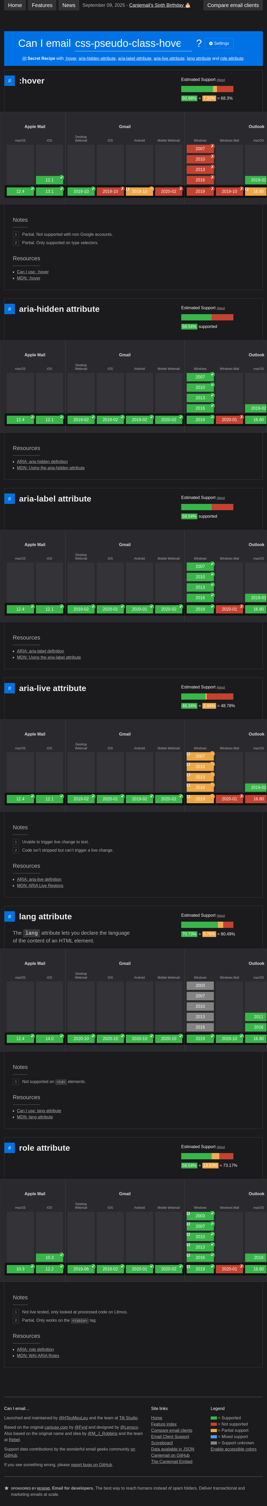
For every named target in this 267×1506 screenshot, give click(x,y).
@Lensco (129, 1427)
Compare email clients (171, 1430)
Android (139, 140)
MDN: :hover (28, 278)
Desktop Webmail (81, 138)
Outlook (256, 126)
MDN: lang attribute (35, 1117)
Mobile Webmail (168, 140)
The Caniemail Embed (171, 1461)
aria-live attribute (169, 58)
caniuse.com (56, 1427)
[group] (197, 89)
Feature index (164, 1424)
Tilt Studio (128, 1418)
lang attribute (199, 58)
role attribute (232, 58)
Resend (43, 1488)
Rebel (14, 1440)
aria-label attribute (134, 58)
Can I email (44, 43)
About (221, 80)
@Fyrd (81, 1427)
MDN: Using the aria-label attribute (49, 657)
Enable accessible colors (234, 1449)
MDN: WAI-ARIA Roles (38, 1355)
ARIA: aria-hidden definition (42, 461)
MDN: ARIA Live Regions (40, 885)
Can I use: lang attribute (39, 1111)
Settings (219, 43)
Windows (200, 140)
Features (42, 5)
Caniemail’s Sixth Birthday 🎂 (160, 5)
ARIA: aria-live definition (39, 879)
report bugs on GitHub (91, 1465)
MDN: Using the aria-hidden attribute (51, 468)
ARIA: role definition (35, 1349)
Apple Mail (35, 126)
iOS (49, 140)
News (68, 5)
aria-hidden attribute (97, 58)
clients (233, 5)
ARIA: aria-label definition (40, 651)
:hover (70, 58)
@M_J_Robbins (102, 1433)
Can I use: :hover (33, 272)
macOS (20, 140)
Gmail (125, 126)
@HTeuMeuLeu (73, 1418)
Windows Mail (229, 140)
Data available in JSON (172, 1449)
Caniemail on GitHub (170, 1455)
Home (15, 5)
